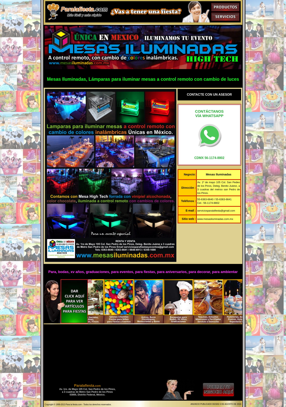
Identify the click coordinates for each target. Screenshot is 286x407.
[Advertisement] (143, 352)
